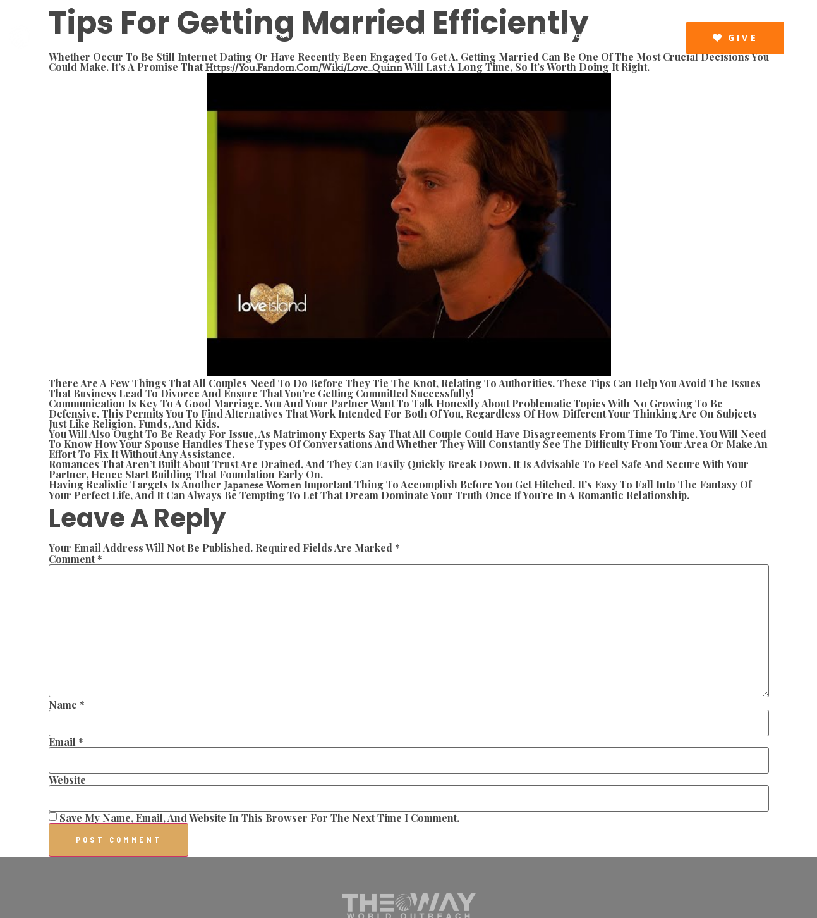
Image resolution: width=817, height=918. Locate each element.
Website (67, 780)
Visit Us (639, 43)
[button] (735, 38)
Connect (334, 35)
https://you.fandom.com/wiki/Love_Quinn (303, 67)
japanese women (262, 485)
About (274, 35)
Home (223, 35)
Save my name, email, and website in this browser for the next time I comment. (259, 818)
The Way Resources (596, 35)
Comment (75, 559)
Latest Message (422, 35)
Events (504, 35)
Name (67, 705)
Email (66, 742)
